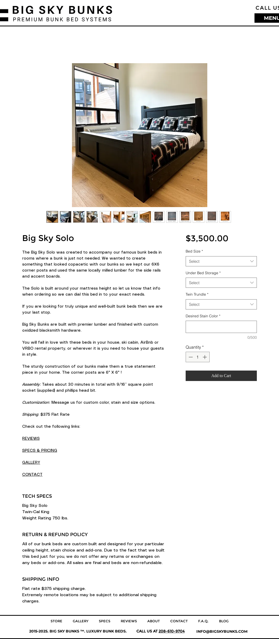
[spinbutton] (198, 357)
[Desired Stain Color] (221, 327)
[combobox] (221, 261)
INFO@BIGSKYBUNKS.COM (221, 631)
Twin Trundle (197, 294)
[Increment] (205, 357)
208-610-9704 (172, 631)
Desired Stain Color (203, 316)
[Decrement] (190, 357)
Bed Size (194, 251)
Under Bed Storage (203, 273)
